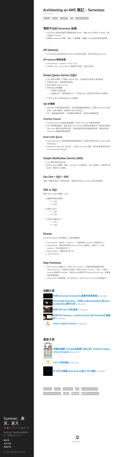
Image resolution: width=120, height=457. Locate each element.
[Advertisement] (77, 415)
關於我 (6, 440)
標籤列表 (7, 447)
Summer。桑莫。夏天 (14, 421)
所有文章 (7, 443)
